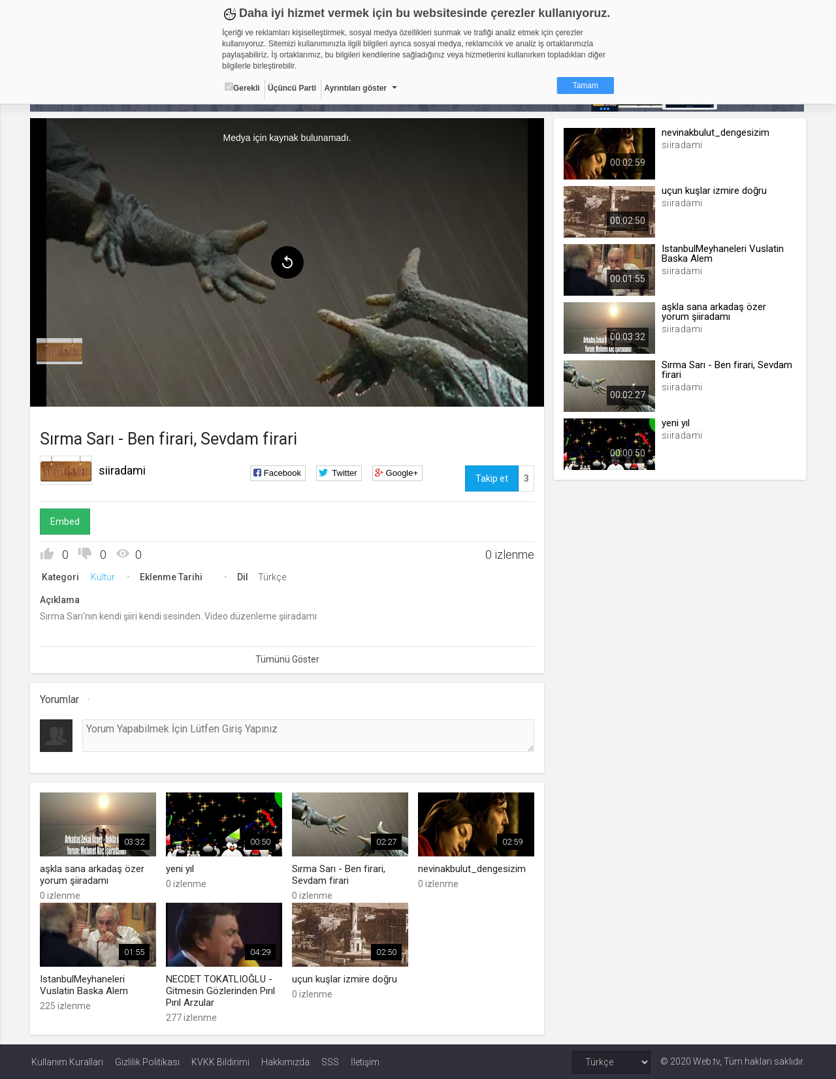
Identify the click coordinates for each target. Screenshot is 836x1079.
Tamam (585, 85)
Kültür (104, 577)
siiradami (123, 470)
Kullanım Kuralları (67, 1061)
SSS (330, 1061)
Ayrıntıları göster (355, 88)
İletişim (365, 1061)
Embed (66, 521)
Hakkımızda (285, 1061)
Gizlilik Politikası (147, 1061)
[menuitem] (61, 351)
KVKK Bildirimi (220, 1061)
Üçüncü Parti (292, 88)
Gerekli (242, 87)
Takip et (491, 478)
